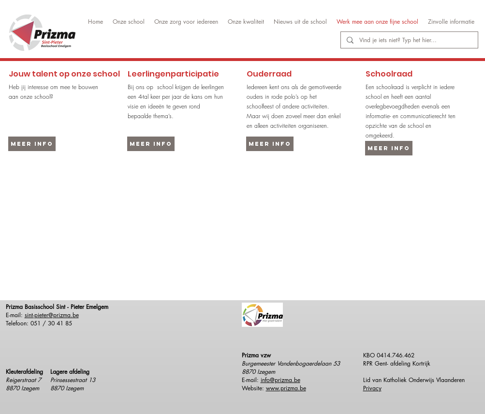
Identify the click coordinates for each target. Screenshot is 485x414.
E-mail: (251, 380)
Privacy (372, 388)
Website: (254, 388)
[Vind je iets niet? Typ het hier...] (408, 40)
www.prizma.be (286, 388)
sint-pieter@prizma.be (52, 315)
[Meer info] (32, 144)
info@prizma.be (280, 380)
